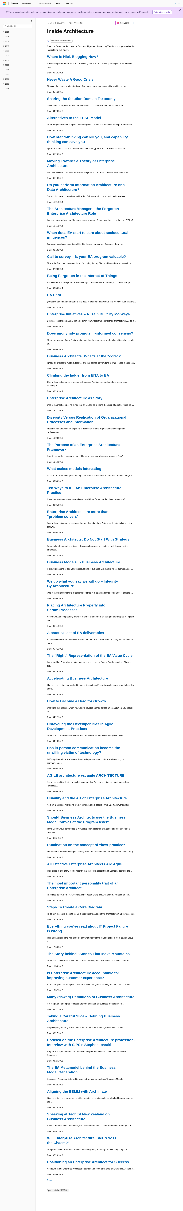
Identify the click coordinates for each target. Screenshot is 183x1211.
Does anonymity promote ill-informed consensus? (90, 333)
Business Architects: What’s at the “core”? (84, 356)
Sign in (177, 3)
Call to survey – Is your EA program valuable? (86, 257)
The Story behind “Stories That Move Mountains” (89, 954)
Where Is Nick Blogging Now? (72, 57)
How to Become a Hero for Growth (76, 701)
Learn (50, 23)
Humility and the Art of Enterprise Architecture (87, 798)
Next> (50, 1180)
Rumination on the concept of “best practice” (86, 845)
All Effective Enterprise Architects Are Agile (84, 864)
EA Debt (54, 295)
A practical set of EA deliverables (75, 633)
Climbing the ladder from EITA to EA (78, 375)
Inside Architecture (76, 23)
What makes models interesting (74, 469)
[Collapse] (31, 21)
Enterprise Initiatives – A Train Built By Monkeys (88, 314)
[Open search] (170, 3)
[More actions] (133, 23)
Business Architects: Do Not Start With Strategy (88, 539)
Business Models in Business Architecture (83, 562)
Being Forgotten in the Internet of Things (82, 276)
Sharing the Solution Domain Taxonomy (81, 99)
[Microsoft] (4, 3)
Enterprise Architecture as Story (74, 398)
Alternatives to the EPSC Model (74, 118)
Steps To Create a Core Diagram (74, 907)
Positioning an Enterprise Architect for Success (88, 1162)
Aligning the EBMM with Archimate (77, 1091)
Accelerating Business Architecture (77, 678)
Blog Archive (60, 23)
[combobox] (17, 26)
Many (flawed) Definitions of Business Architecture (90, 997)
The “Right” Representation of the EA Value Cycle (90, 656)
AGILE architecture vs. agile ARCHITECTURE (86, 775)
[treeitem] (17, 32)
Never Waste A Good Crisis (70, 79)
